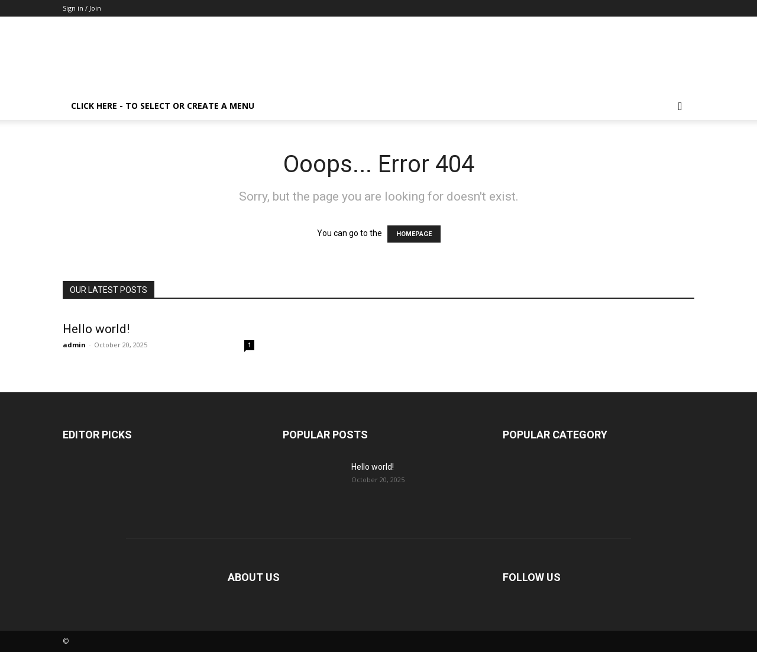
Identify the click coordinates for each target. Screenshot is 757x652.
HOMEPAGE (414, 234)
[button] (680, 106)
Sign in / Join (82, 8)
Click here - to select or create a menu (162, 105)
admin (74, 344)
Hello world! (96, 329)
